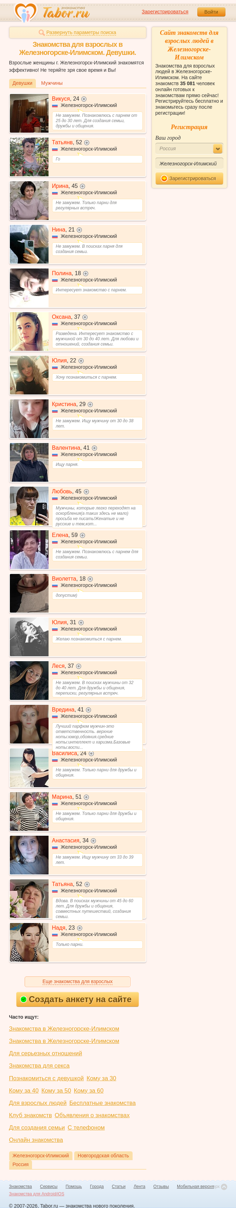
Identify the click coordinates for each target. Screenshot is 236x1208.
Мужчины (52, 83)
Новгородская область (103, 1155)
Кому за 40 (24, 1090)
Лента (139, 1186)
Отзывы (161, 1186)
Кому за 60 (88, 1090)
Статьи (119, 1186)
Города (97, 1186)
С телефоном (86, 1127)
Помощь (74, 1186)
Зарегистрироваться (165, 11)
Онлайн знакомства (36, 1140)
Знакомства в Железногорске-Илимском (64, 1028)
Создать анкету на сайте (76, 999)
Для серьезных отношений (45, 1053)
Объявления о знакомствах (92, 1115)
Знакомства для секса (39, 1065)
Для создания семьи (37, 1127)
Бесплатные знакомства (102, 1103)
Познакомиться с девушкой (46, 1078)
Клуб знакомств (30, 1115)
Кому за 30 (101, 1078)
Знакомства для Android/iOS (36, 1193)
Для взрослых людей (38, 1103)
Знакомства (20, 1186)
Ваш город (168, 138)
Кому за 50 (56, 1090)
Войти (211, 12)
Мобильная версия (195, 1186)
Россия (21, 1164)
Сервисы (49, 1186)
